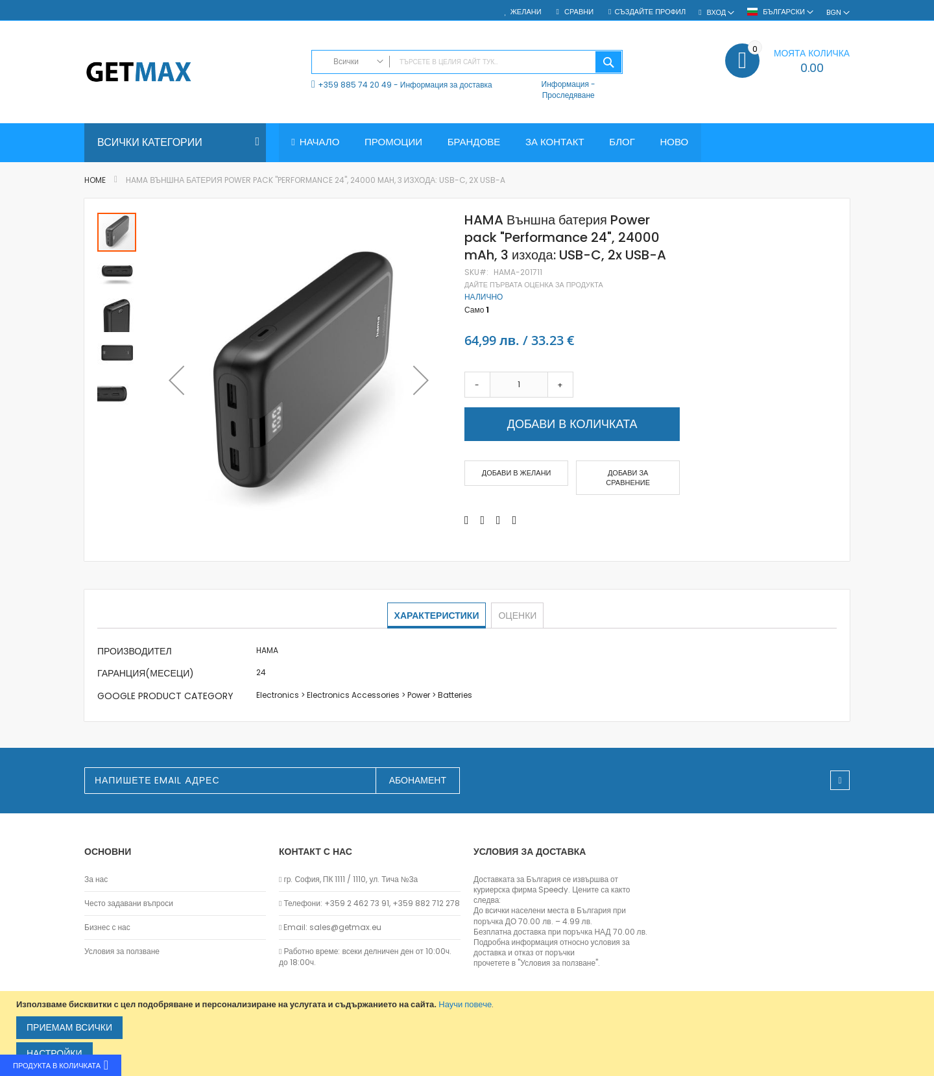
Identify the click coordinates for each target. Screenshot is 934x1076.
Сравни (577, 12)
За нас (96, 879)
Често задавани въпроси (128, 903)
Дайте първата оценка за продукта (533, 285)
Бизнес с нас (107, 927)
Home (95, 179)
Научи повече (465, 1004)
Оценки (516, 614)
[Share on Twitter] (483, 521)
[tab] (437, 615)
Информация (565, 84)
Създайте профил (650, 12)
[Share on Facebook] (466, 521)
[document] (468, 1033)
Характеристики (437, 614)
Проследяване (568, 95)
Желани (526, 12)
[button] (176, 379)
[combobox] (467, 62)
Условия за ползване (122, 951)
